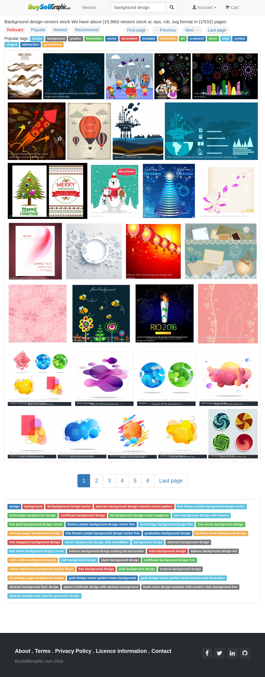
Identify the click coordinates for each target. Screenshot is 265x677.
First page (136, 30)
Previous (165, 30)
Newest (60, 29)
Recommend (86, 29)
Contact (161, 651)
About (22, 651)
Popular (38, 29)
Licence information (121, 651)
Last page (217, 30)
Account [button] (204, 7)
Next (192, 30)
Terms (43, 651)
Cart (231, 7)
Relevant (15, 29)
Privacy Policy (73, 651)
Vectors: (89, 7)
